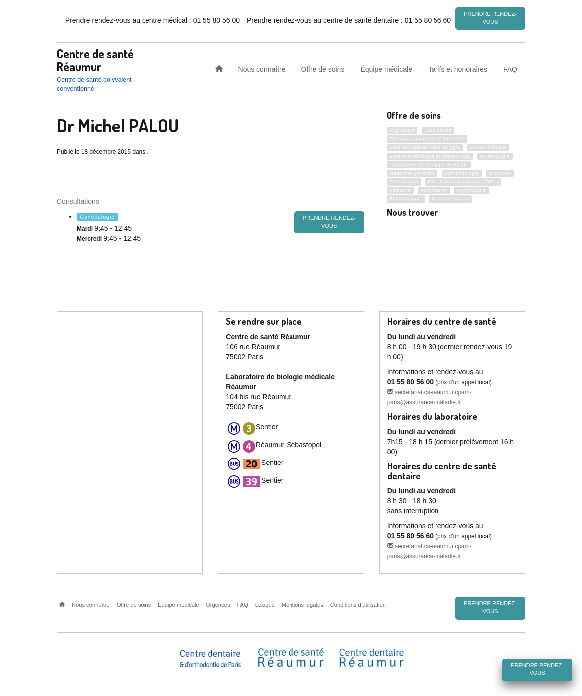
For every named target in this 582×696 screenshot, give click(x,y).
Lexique (265, 605)
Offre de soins (323, 69)
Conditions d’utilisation (358, 605)
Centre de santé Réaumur (95, 60)
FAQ (510, 69)
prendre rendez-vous (329, 222)
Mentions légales (302, 605)
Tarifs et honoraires (457, 69)
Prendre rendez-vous (490, 18)
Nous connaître (262, 69)
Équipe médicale (386, 69)
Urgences (218, 605)
